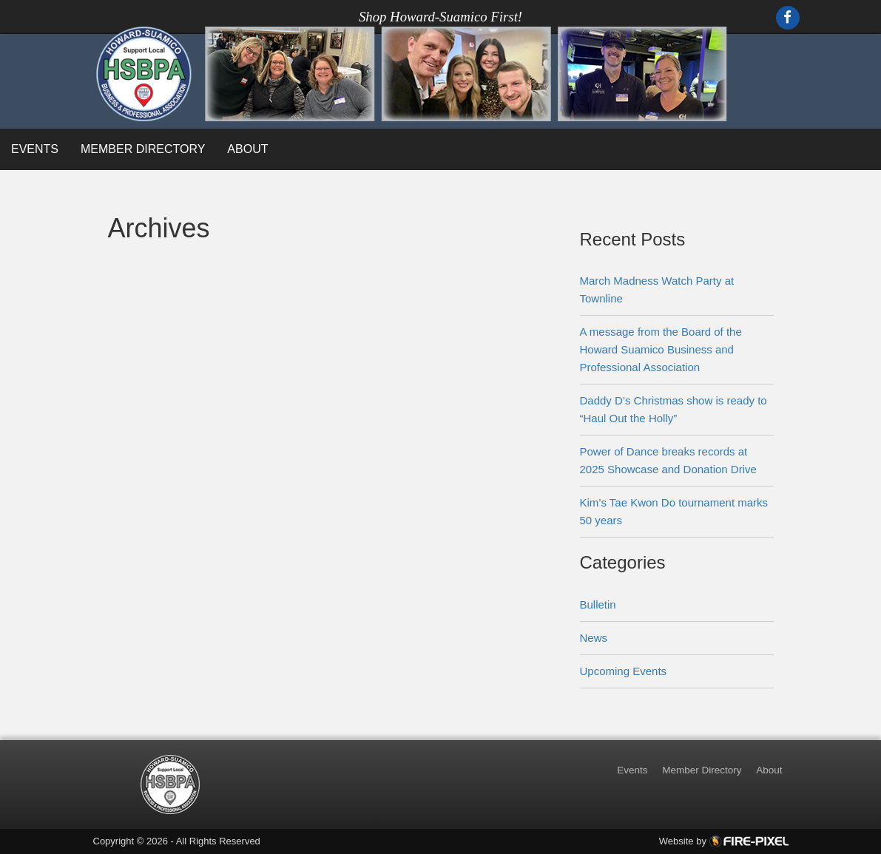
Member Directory (143, 149)
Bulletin (598, 604)
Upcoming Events (623, 671)
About (247, 149)
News (594, 637)
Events (34, 149)
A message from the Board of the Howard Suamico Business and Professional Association (661, 349)
